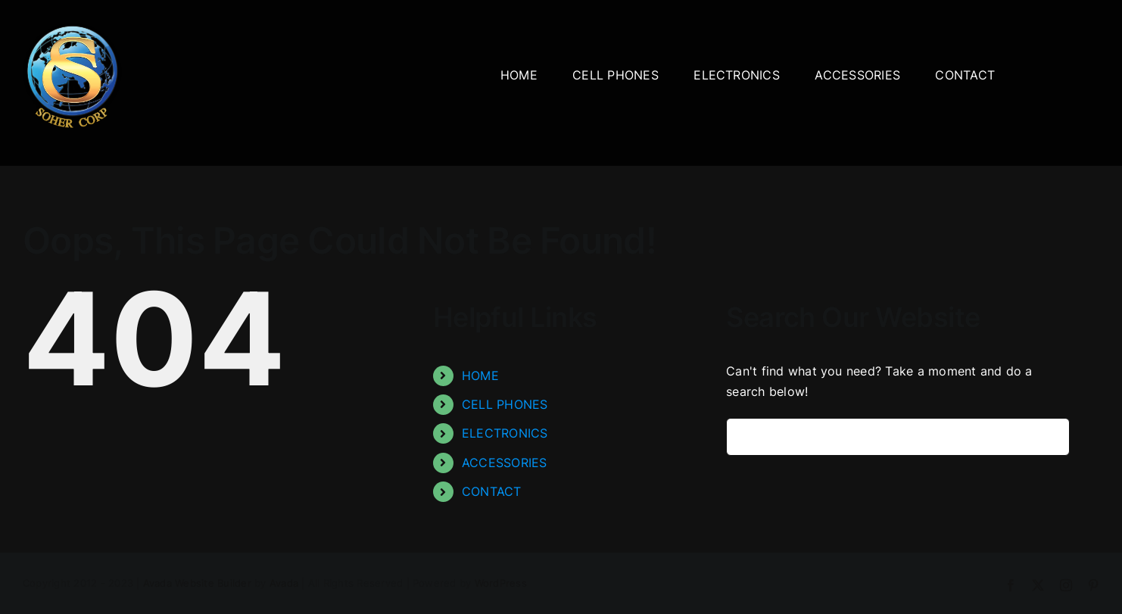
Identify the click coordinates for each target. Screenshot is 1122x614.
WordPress (501, 583)
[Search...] (898, 437)
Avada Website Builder (197, 583)
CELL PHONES (505, 404)
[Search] (745, 437)
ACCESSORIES (504, 462)
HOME (480, 375)
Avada (284, 583)
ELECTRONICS (505, 433)
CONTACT (492, 491)
